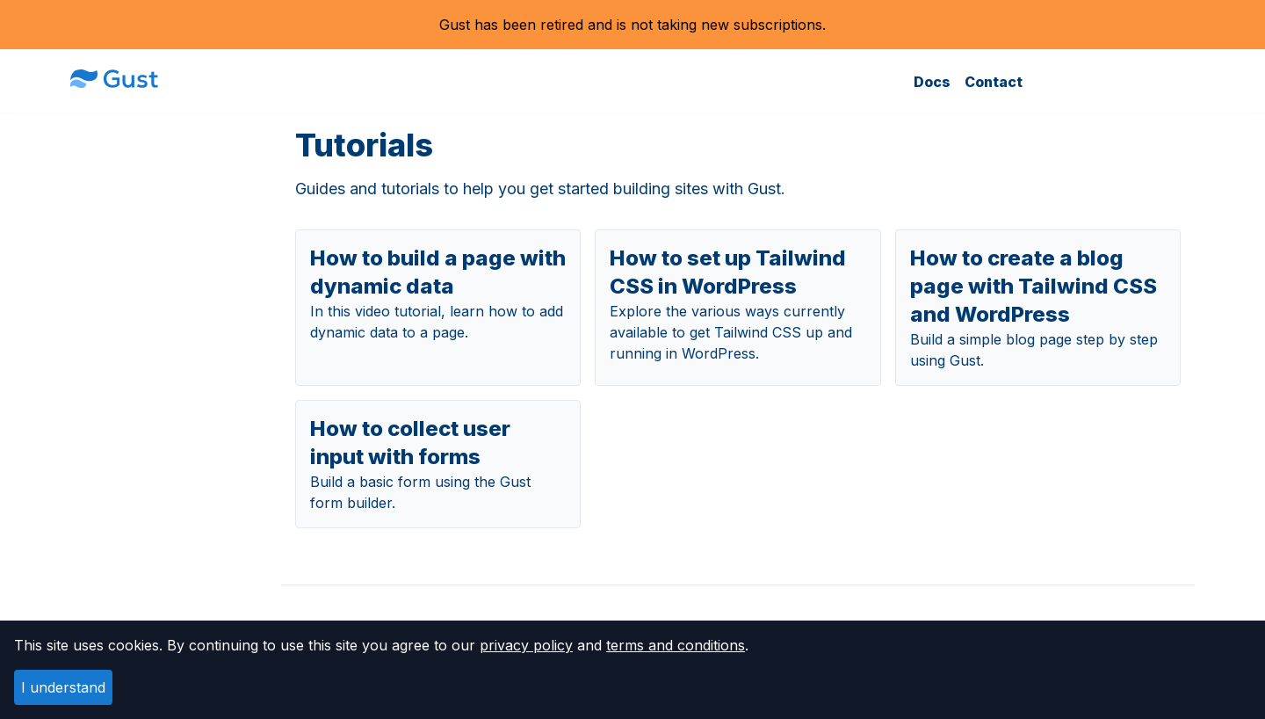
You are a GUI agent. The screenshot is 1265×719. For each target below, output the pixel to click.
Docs (932, 82)
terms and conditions (675, 645)
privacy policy (526, 645)
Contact (994, 82)
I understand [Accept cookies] (63, 687)
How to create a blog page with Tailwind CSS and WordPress (1033, 286)
